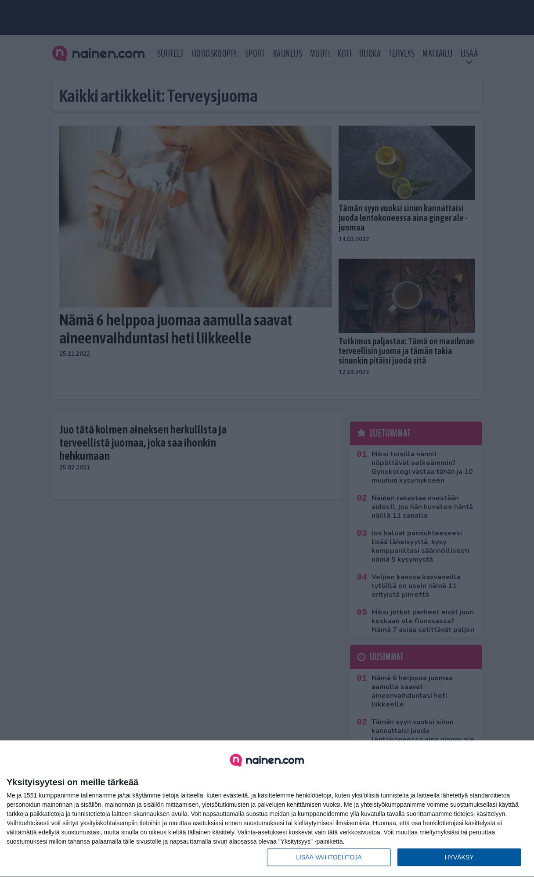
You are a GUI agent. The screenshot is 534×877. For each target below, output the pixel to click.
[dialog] (267, 809)
